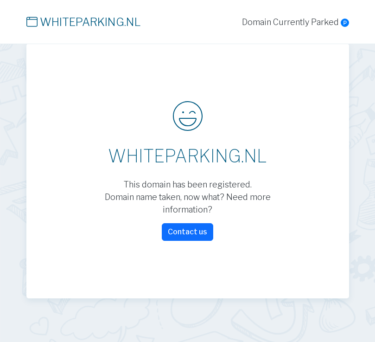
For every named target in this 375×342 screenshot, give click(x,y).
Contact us (187, 231)
